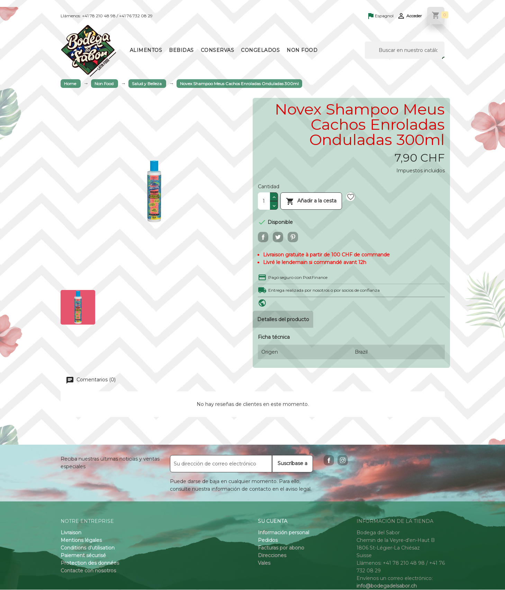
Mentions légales (81, 540)
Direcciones (272, 556)
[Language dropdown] (381, 16)
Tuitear (278, 237)
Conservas (217, 50)
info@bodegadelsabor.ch (387, 586)
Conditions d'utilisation (88, 548)
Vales (264, 563)
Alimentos (146, 50)
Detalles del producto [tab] (283, 319)
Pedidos (268, 540)
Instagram (342, 460)
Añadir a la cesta (311, 201)
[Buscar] (404, 50)
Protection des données (90, 563)
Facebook (329, 460)
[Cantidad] (264, 201)
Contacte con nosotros (88, 571)
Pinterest (293, 237)
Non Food (302, 50)
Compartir (263, 237)
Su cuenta (272, 521)
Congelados (260, 50)
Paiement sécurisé (83, 556)
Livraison (71, 533)
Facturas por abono (281, 548)
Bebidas (181, 50)
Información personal (283, 533)
